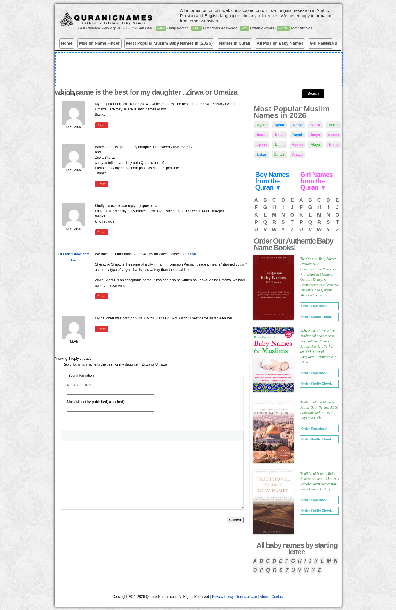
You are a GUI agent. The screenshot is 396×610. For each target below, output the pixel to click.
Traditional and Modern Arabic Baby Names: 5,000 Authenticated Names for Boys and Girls (319, 410)
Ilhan (333, 125)
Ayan (261, 125)
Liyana (261, 145)
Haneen (298, 145)
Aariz (297, 125)
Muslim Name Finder (99, 43)
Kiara (333, 145)
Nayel (297, 135)
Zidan (261, 155)
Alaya (315, 145)
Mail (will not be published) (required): (96, 402)
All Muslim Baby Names (280, 43)
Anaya (297, 155)
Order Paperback (314, 306)
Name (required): (80, 385)
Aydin (279, 125)
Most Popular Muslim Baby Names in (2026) (169, 43)
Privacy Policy (223, 597)
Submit (235, 520)
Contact (277, 597)
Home (67, 43)
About (264, 597)
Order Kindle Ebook (316, 317)
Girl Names (320, 43)
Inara (261, 135)
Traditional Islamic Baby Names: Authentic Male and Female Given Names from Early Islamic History (319, 481)
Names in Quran (234, 43)
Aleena (333, 135)
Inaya (315, 135)
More (331, 44)
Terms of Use (246, 597)
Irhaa (279, 135)
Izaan (279, 145)
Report (102, 125)
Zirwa (191, 254)
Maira (315, 125)
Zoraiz (279, 155)
